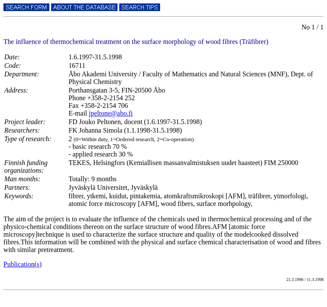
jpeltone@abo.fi (111, 113)
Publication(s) (22, 264)
